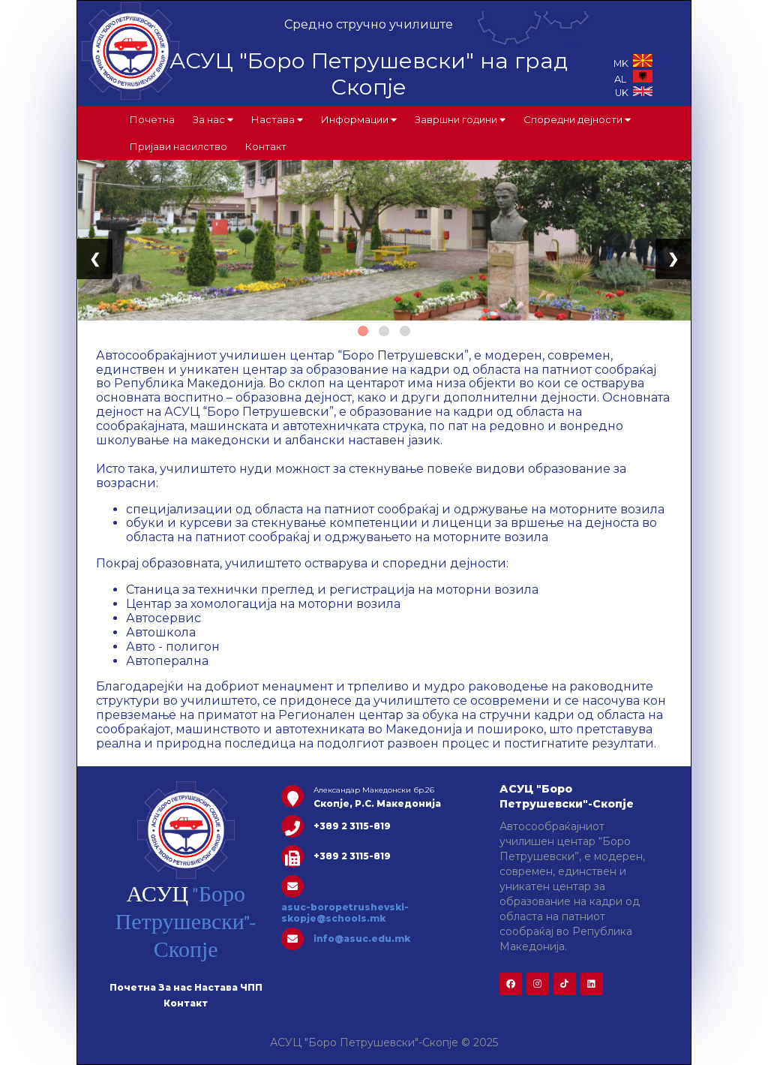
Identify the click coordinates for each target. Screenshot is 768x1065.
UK (633, 92)
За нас (213, 119)
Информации (359, 119)
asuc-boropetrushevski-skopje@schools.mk (345, 912)
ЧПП (251, 987)
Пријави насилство (178, 146)
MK (633, 63)
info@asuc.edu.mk (362, 938)
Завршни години (460, 119)
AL (633, 79)
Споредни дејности (577, 119)
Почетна (152, 119)
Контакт (265, 146)
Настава (277, 119)
